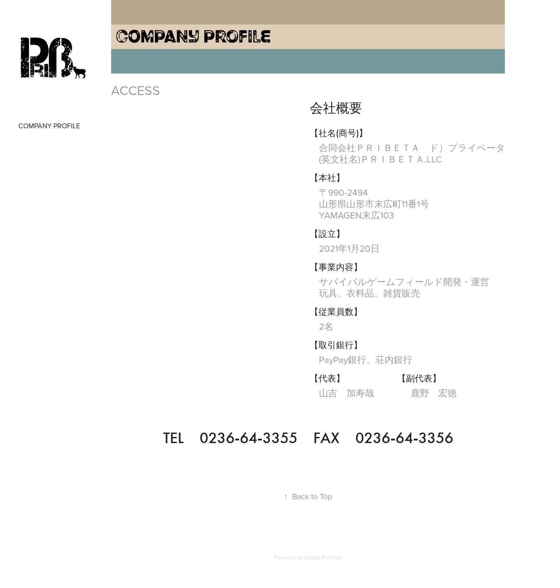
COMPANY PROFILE (49, 125)
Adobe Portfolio (323, 557)
